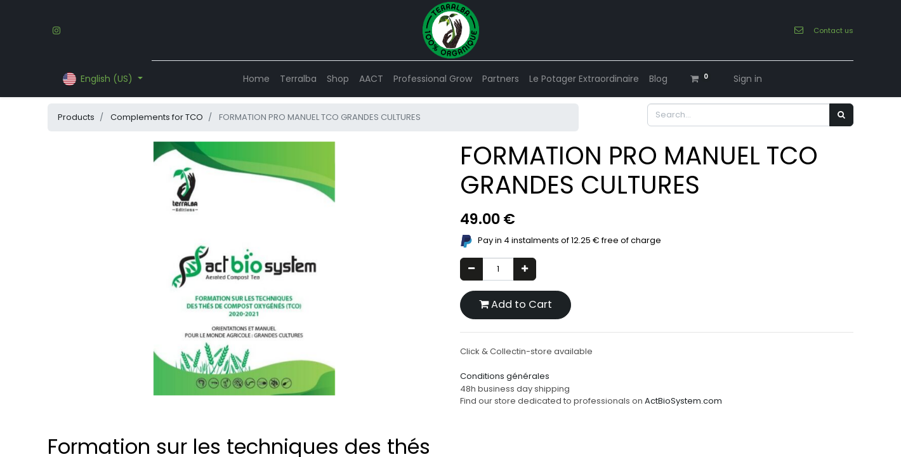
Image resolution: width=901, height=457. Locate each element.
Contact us (833, 30)
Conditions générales (504, 376)
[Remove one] (471, 269)
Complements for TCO (156, 117)
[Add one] (524, 269)
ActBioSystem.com (683, 401)
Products (76, 117)
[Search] (841, 114)
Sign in (747, 78)
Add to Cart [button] (515, 304)
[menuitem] (256, 79)
